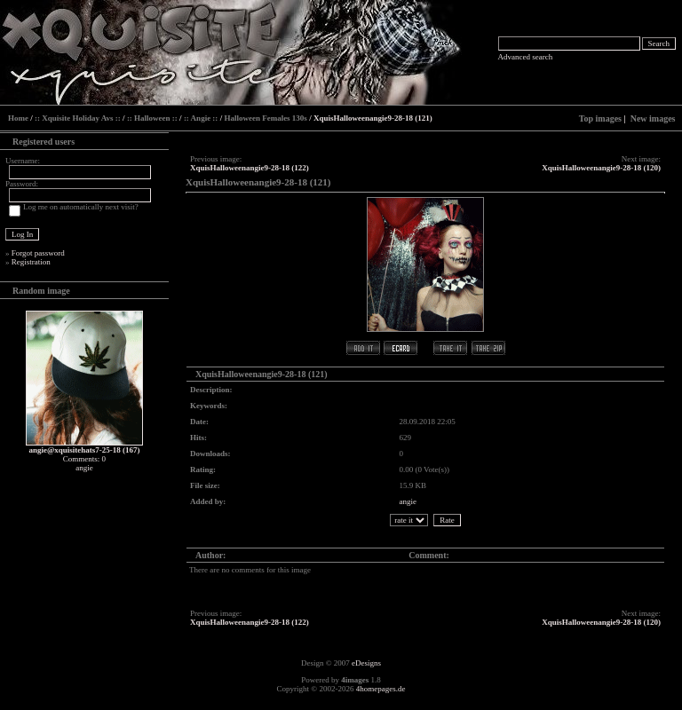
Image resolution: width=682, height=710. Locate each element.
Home (18, 118)
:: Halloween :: (152, 118)
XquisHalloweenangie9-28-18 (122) (249, 167)
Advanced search (525, 56)
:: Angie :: (201, 118)
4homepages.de (381, 688)
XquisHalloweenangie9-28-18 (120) (601, 167)
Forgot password (38, 252)
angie (408, 501)
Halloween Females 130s (265, 118)
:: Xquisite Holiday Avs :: (78, 118)
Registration (31, 261)
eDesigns (366, 663)
